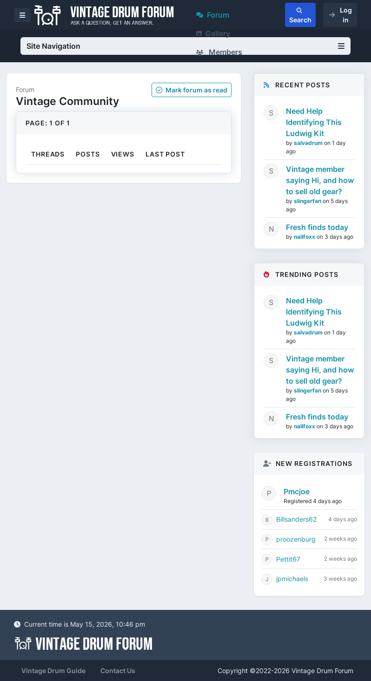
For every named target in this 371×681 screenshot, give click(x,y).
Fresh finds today (317, 227)
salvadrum (309, 142)
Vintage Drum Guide (53, 670)
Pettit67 (288, 559)
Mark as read (191, 90)
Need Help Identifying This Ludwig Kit (314, 122)
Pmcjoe (297, 491)
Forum (212, 15)
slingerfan (308, 200)
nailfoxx (305, 236)
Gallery (213, 33)
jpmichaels (292, 579)
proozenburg (296, 539)
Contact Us (117, 670)
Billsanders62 (296, 519)
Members (219, 52)
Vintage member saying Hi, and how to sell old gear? (320, 180)
